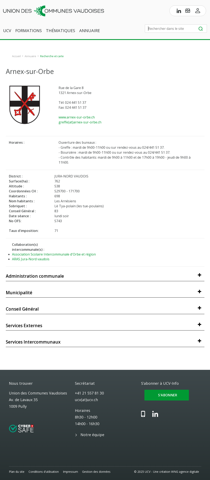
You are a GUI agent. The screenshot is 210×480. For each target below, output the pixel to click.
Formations (28, 31)
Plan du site (16, 472)
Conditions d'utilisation (44, 472)
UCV (7, 31)
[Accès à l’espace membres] (197, 11)
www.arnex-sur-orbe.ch (77, 117)
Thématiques (60, 31)
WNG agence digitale (185, 472)
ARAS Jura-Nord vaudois (30, 259)
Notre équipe (92, 434)
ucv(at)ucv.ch (86, 399)
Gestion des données (96, 472)
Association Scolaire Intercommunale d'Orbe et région (54, 254)
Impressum (70, 472)
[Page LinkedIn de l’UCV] (179, 11)
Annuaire (89, 31)
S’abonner (166, 395)
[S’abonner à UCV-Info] (187, 11)
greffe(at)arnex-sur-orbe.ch (80, 122)
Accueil (16, 56)
